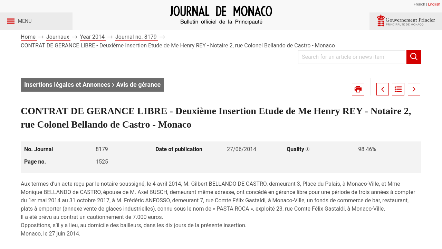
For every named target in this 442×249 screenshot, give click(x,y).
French (419, 4)
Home (29, 55)
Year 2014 (93, 55)
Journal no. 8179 (136, 55)
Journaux (58, 55)
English (434, 4)
